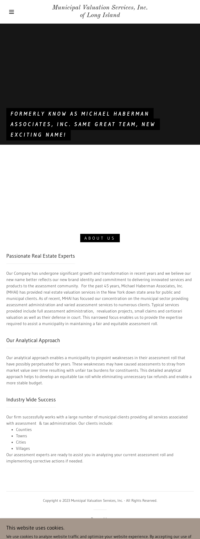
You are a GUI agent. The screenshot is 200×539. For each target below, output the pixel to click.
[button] (15, 12)
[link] (100, 11)
